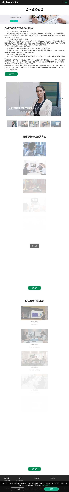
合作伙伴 (37, 478)
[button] (62, 98)
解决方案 (6, 478)
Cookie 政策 (46, 485)
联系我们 (52, 478)
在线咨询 (11, 74)
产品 (20, 478)
